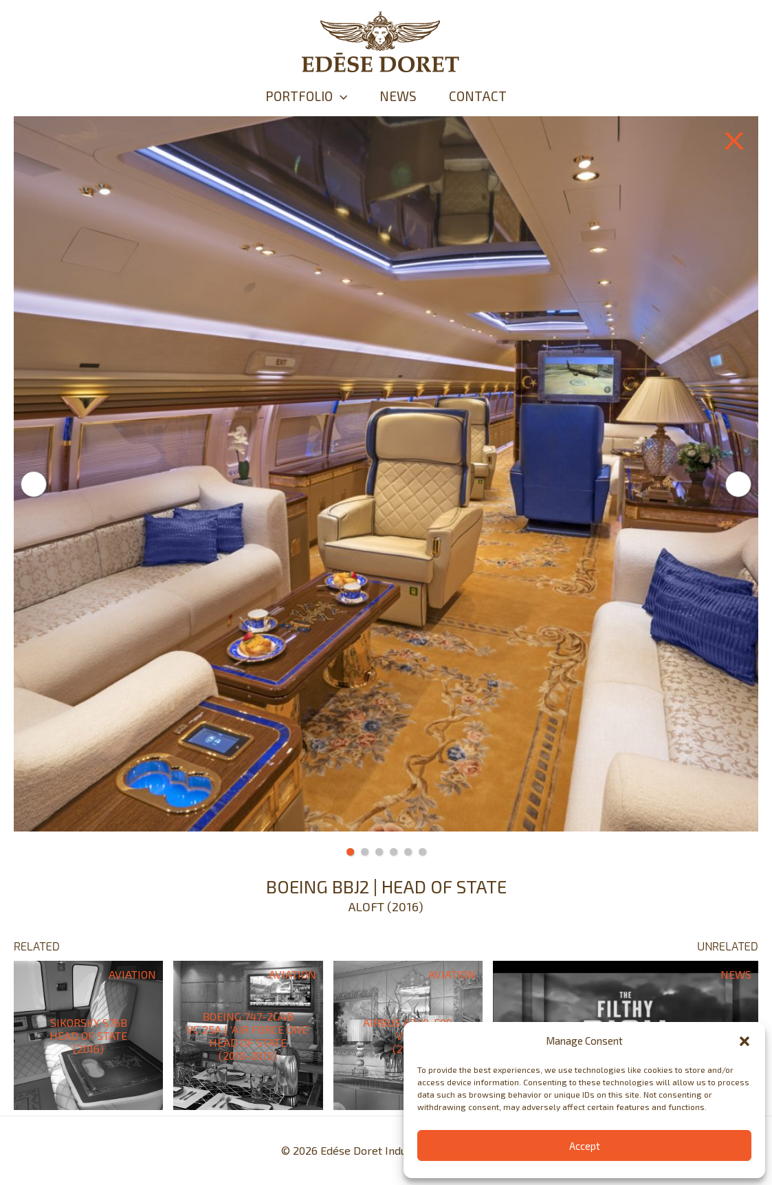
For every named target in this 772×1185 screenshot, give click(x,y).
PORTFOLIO (297, 96)
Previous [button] (34, 484)
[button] (744, 1041)
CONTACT (487, 96)
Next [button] (738, 484)
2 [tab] (364, 852)
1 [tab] (350, 852)
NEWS (398, 96)
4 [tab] (393, 852)
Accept (584, 1146)
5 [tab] (408, 852)
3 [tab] (379, 852)
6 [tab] (422, 852)
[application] (331, 96)
